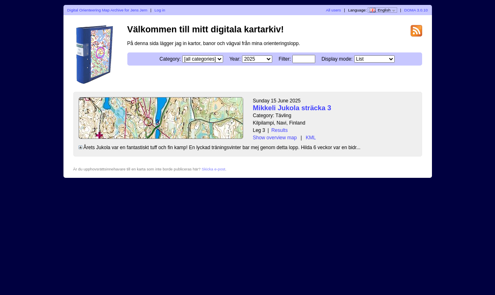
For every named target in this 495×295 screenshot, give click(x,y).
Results (279, 130)
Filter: (284, 59)
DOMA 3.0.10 (416, 10)
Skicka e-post (214, 169)
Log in (159, 10)
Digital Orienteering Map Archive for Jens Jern (107, 10)
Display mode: (337, 59)
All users (333, 10)
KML (311, 138)
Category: (170, 59)
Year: (235, 59)
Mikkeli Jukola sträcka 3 (292, 108)
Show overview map (275, 138)
